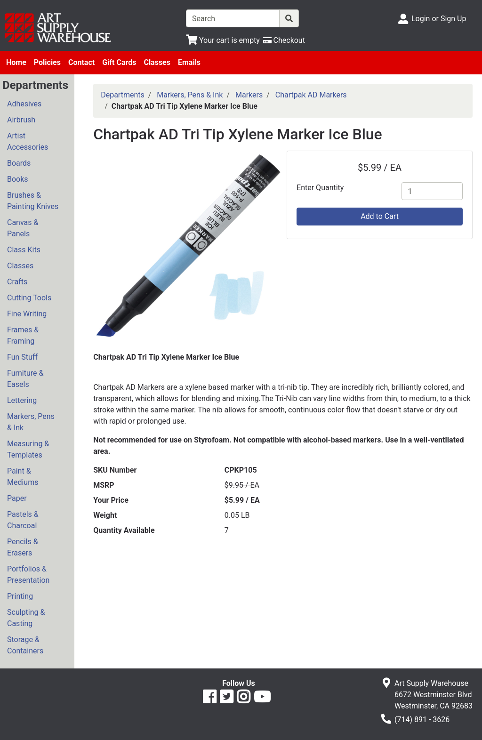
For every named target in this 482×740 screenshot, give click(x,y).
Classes (157, 62)
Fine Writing (27, 313)
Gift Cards (119, 62)
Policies (47, 62)
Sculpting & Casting (26, 618)
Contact (81, 62)
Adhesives (24, 103)
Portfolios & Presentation (28, 574)
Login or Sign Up (438, 18)
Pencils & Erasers (22, 547)
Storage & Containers (25, 645)
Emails (189, 62)
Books (17, 179)
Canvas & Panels (22, 228)
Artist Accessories (27, 141)
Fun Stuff (22, 357)
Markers (249, 94)
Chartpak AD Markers (311, 94)
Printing (20, 596)
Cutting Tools (29, 297)
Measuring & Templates (28, 449)
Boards (19, 163)
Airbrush (21, 119)
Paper (17, 498)
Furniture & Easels (25, 379)
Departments (123, 94)
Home (16, 62)
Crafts (17, 281)
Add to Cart (380, 216)
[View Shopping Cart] (223, 40)
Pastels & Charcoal (23, 520)
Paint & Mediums (22, 477)
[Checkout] (284, 40)
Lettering (22, 400)
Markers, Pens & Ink (31, 422)
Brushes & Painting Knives (32, 201)
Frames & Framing (23, 335)
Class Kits (23, 249)
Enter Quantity (320, 187)
